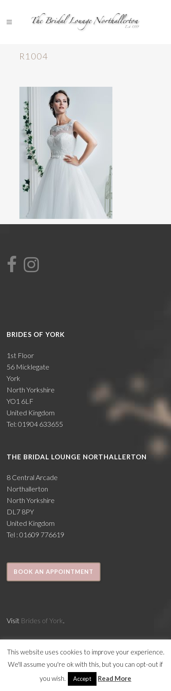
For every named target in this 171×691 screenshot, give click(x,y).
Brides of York (42, 620)
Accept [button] (82, 678)
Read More (114, 678)
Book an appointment (53, 571)
